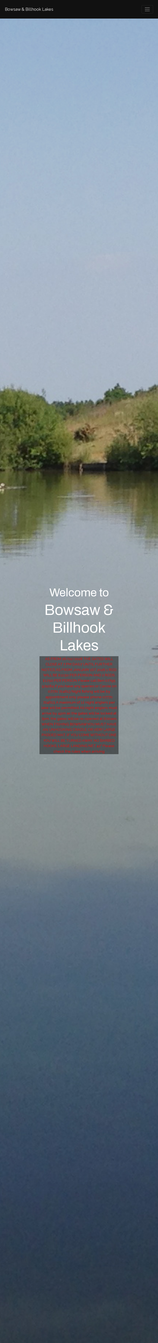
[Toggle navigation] (147, 9)
